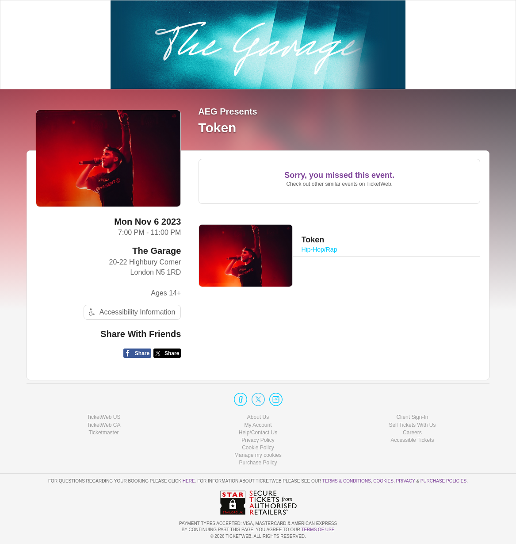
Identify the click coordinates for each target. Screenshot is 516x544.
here (189, 481)
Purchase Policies (443, 481)
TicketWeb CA (103, 425)
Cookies (383, 481)
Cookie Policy (258, 447)
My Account (257, 425)
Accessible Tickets (412, 440)
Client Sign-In (412, 417)
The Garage (156, 251)
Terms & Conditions (346, 481)
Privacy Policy (258, 440)
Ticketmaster (103, 432)
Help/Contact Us (258, 432)
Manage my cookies (258, 455)
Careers (412, 432)
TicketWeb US (103, 417)
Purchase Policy (258, 463)
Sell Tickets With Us (412, 425)
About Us (258, 417)
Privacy (405, 481)
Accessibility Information (131, 312)
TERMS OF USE (317, 529)
